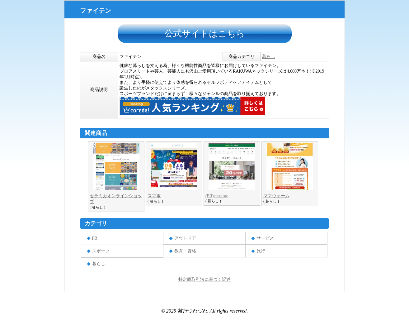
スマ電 (154, 196)
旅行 (260, 251)
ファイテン (95, 10)
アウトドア (185, 238)
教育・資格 (185, 251)
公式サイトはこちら (204, 33)
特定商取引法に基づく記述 (204, 279)
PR (94, 238)
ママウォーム (276, 196)
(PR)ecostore (216, 196)
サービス (265, 238)
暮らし (268, 56)
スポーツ (101, 251)
